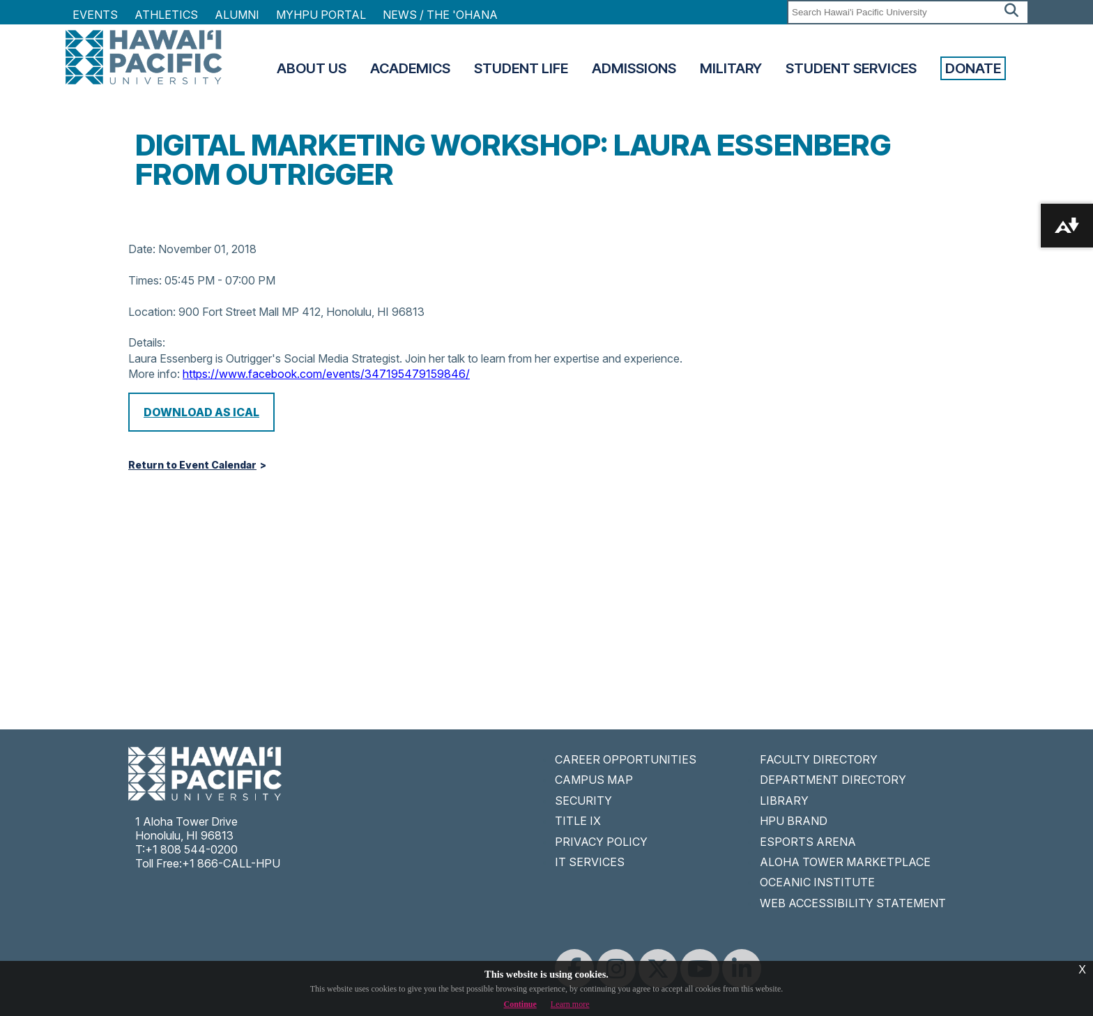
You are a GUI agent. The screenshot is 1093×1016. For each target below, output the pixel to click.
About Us (311, 68)
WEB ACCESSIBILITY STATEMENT (853, 903)
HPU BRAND (793, 821)
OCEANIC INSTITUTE (817, 882)
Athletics (166, 15)
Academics (410, 68)
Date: (141, 249)
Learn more (570, 1004)
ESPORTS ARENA (808, 842)
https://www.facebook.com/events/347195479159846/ (326, 374)
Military (731, 68)
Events (95, 15)
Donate (973, 68)
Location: (152, 312)
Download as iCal (201, 412)
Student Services (851, 68)
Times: (145, 280)
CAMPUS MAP (594, 780)
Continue (520, 1004)
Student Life (521, 68)
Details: (146, 342)
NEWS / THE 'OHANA (440, 15)
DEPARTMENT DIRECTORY (833, 780)
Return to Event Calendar (192, 465)
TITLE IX (578, 821)
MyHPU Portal (321, 15)
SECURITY (583, 801)
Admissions (634, 68)
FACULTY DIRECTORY (819, 759)
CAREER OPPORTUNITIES (625, 759)
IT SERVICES (590, 862)
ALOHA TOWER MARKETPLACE (845, 862)
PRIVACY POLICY (601, 842)
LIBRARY (784, 801)
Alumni (237, 15)
